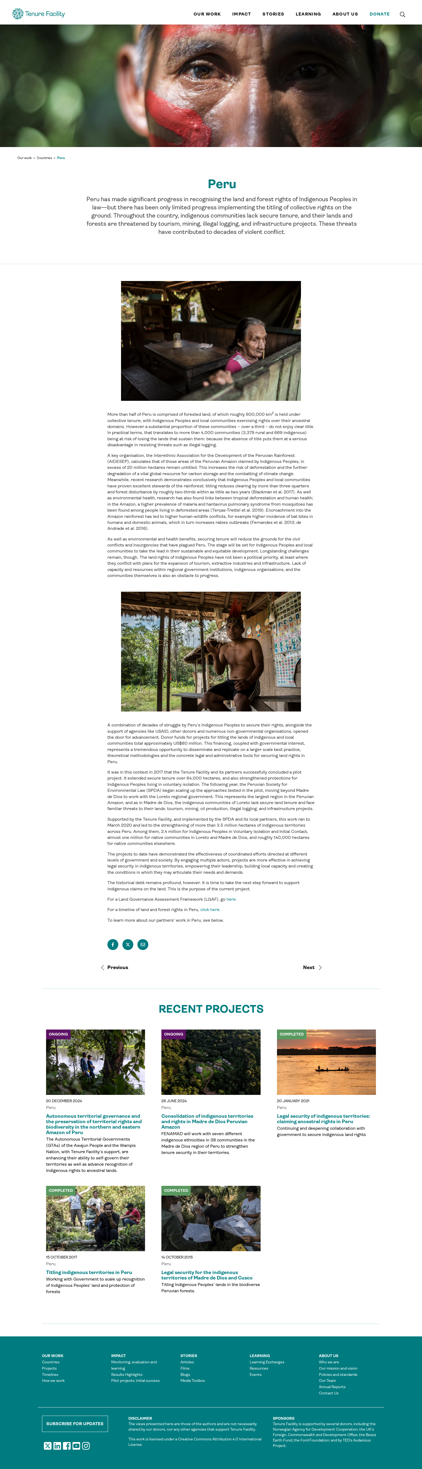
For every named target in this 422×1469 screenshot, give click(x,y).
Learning (308, 14)
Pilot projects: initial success (135, 1380)
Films (184, 1368)
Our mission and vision (338, 1368)
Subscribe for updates (75, 1423)
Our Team (327, 1380)
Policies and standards (338, 1374)
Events (256, 1374)
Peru (61, 158)
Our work (207, 14)
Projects (49, 1368)
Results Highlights (127, 1374)
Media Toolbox (192, 1380)
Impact (241, 14)
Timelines (50, 1374)
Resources (259, 1368)
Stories (273, 14)
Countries (44, 158)
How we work (53, 1380)
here (231, 899)
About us (345, 14)
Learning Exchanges (267, 1362)
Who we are (329, 1362)
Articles (187, 1362)
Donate (380, 14)
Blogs (185, 1374)
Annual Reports (332, 1387)
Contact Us (329, 1393)
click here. (210, 909)
